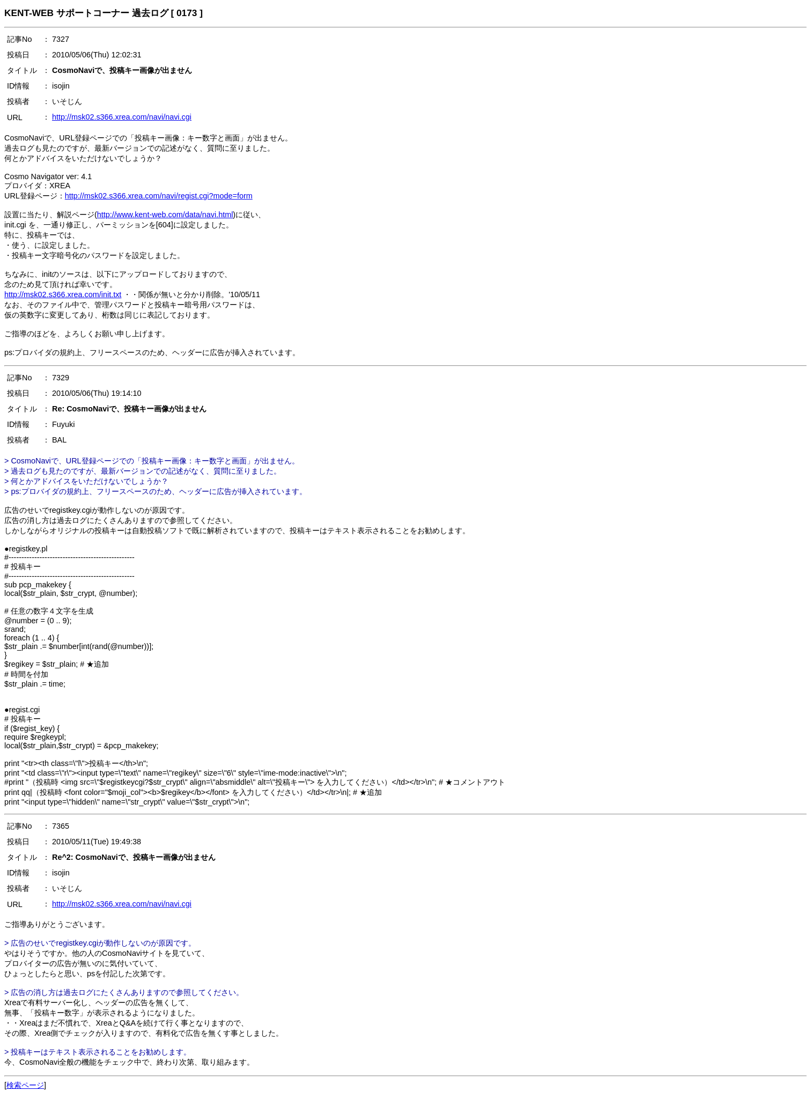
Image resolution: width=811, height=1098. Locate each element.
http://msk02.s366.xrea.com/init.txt (62, 294)
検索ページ (25, 1085)
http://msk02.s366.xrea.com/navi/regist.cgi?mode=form (159, 195)
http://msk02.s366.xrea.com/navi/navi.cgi (121, 117)
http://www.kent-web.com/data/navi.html (165, 214)
